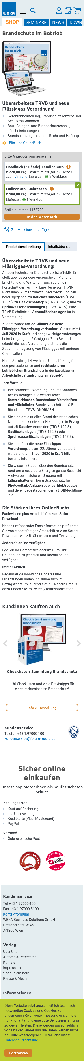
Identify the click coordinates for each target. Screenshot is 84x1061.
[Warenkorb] (77, 11)
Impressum (12, 968)
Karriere (9, 962)
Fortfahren (18, 1052)
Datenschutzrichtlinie (21, 1040)
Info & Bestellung (42, 707)
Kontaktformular (16, 914)
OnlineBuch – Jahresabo (26, 188)
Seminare (21, 973)
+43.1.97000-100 (22, 903)
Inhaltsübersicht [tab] (60, 246)
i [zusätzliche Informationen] (68, 167)
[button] (59, 11)
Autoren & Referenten (20, 957)
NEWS (58, 22)
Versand (20, 176)
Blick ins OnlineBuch (25, 143)
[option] (42, 662)
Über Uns (10, 952)
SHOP (12, 22)
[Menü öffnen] (23, 11)
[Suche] (33, 11)
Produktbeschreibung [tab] (23, 247)
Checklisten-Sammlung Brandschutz (42, 671)
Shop (7, 973)
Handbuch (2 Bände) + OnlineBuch (35, 166)
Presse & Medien (16, 978)
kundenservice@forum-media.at (29, 738)
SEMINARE (36, 22)
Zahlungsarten (15, 803)
